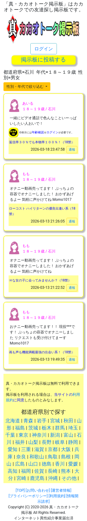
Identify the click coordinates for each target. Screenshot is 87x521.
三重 (26, 449)
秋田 (68, 421)
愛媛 (73, 464)
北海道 (12, 421)
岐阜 (60, 442)
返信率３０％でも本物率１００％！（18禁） (41, 142)
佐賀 (39, 471)
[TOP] (20, 490)
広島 (20, 464)
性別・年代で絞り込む (25, 86)
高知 (12, 471)
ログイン (43, 49)
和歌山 (36, 457)
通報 (72, 149)
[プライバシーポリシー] (28, 496)
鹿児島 (37, 478)
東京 (23, 435)
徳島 (47, 464)
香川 (60, 464)
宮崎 (21, 478)
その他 (69, 478)
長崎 (53, 471)
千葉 (10, 435)
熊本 (66, 471)
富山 (68, 435)
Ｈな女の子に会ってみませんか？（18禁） (40, 280)
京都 (53, 449)
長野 (47, 442)
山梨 (33, 442)
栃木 (47, 428)
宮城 (55, 421)
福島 (20, 428)
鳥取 (53, 457)
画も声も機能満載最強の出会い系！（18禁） (41, 352)
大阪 (66, 449)
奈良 (21, 457)
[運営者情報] (61, 490)
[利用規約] (56, 496)
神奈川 (39, 435)
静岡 (73, 442)
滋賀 (39, 449)
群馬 (60, 428)
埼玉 (73, 428)
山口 (33, 464)
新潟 (55, 435)
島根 (66, 457)
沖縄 (53, 478)
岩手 (42, 421)
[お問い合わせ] (38, 490)
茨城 (33, 428)
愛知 (12, 449)
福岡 (26, 471)
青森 (28, 421)
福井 (20, 442)
